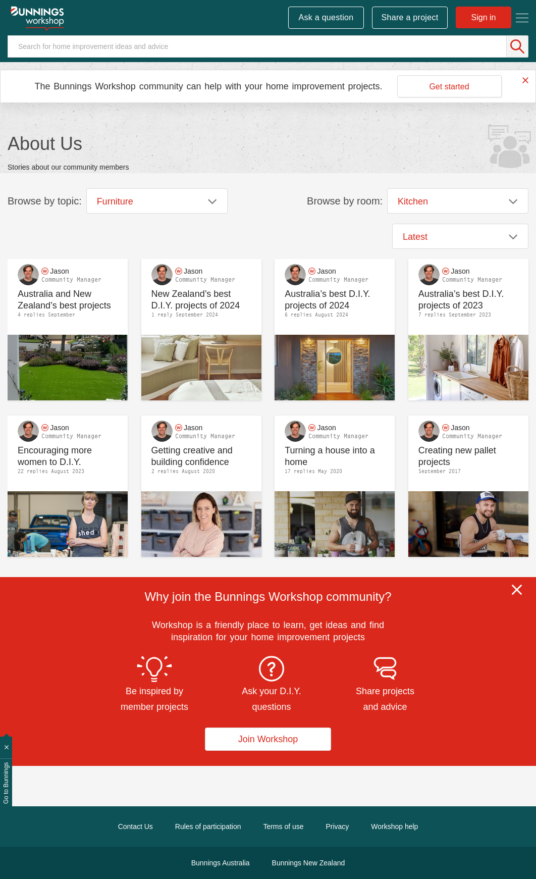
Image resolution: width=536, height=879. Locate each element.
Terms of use (283, 826)
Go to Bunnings (6, 783)
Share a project (410, 17)
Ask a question (325, 17)
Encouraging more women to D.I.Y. (55, 456)
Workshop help (394, 826)
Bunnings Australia (220, 863)
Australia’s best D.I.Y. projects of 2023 (461, 300)
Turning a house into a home (329, 456)
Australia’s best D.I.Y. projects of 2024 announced (327, 300)
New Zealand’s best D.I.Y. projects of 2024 (195, 300)
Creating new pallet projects (457, 456)
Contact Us (135, 826)
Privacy (337, 826)
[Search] (268, 46)
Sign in (483, 17)
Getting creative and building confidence (192, 456)
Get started (449, 86)
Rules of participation (208, 826)
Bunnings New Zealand (308, 863)
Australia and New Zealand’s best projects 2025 (64, 300)
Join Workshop (268, 739)
